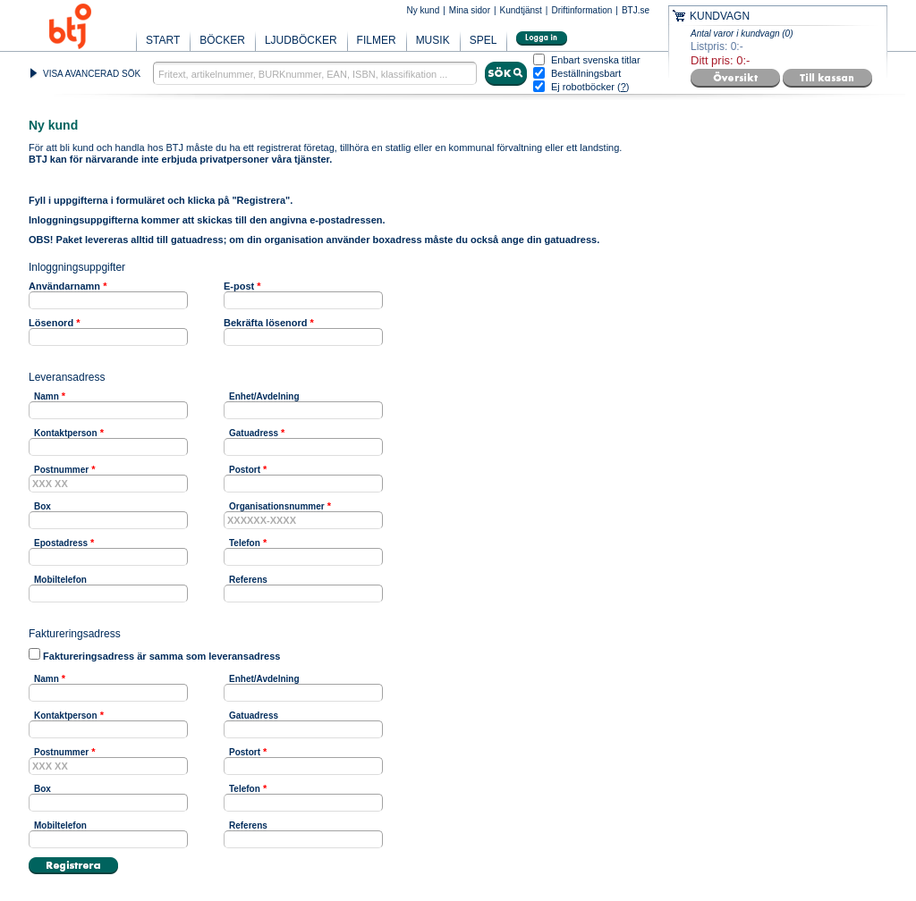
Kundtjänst (521, 10)
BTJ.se (635, 10)
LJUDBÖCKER (301, 40)
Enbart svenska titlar (595, 60)
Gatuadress (253, 433)
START (163, 40)
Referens (248, 580)
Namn (46, 396)
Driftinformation (581, 10)
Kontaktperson (66, 433)
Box (42, 506)
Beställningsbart (586, 74)
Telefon (244, 543)
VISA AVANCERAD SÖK (91, 74)
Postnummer (61, 470)
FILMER (376, 40)
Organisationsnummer (277, 506)
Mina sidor (469, 10)
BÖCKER (222, 40)
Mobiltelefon (60, 580)
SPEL (483, 40)
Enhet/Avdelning (264, 396)
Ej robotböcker (583, 86)
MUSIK (433, 40)
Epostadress (61, 543)
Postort (244, 470)
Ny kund (423, 10)
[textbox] (315, 73)
